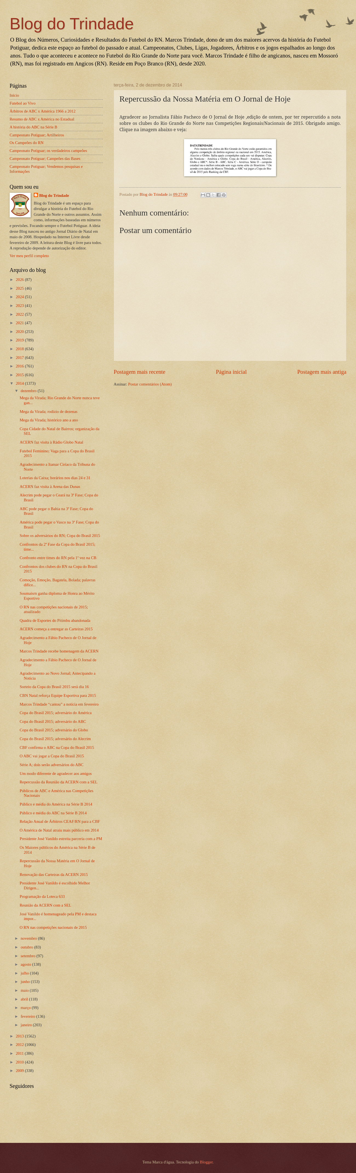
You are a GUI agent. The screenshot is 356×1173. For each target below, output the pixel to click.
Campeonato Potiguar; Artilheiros (37, 135)
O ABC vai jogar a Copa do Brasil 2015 (52, 756)
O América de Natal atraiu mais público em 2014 (59, 830)
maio (25, 990)
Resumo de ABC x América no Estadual (42, 119)
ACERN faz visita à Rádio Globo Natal (51, 442)
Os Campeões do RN (27, 142)
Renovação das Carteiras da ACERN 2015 (54, 874)
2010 (20, 1062)
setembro (28, 956)
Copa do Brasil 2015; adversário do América (55, 713)
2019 (20, 340)
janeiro (27, 1025)
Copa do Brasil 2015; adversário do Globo (54, 730)
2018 (20, 349)
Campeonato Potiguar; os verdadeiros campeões (48, 150)
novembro (29, 938)
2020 (20, 331)
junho (26, 981)
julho (25, 973)
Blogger (206, 1162)
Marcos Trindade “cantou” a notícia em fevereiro (59, 704)
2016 (20, 366)
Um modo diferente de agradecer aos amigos (56, 773)
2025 (20, 288)
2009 (20, 1070)
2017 (20, 357)
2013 (20, 1036)
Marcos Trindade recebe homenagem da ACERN (59, 651)
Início (14, 95)
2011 (20, 1053)
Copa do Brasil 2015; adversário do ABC (53, 721)
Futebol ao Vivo (23, 103)
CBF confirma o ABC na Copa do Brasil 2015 (57, 747)
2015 (20, 375)
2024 (20, 297)
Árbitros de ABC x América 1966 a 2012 (43, 111)
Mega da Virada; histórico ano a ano (49, 420)
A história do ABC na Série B (33, 127)
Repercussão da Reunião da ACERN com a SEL (58, 782)
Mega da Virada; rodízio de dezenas (48, 411)
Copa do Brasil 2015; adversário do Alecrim (55, 739)
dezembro (29, 391)
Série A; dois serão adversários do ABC (52, 765)
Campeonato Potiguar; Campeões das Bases (45, 158)
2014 (20, 383)
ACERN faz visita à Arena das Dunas (50, 486)
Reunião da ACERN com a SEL (45, 905)
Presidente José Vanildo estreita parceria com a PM (61, 838)
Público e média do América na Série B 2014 (56, 804)
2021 (20, 323)
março (26, 1007)
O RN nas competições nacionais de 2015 (53, 927)
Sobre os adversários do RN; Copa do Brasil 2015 (60, 535)
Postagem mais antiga (321, 372)
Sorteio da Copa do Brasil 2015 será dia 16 (54, 687)
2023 (20, 305)
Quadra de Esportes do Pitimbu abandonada (55, 620)
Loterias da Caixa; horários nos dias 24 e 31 (55, 478)
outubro (27, 947)
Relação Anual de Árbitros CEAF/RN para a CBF (60, 821)
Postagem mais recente (139, 372)
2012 (20, 1044)
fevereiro (28, 1016)
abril (25, 999)
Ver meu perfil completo (29, 256)
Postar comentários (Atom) (150, 384)
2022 (20, 314)
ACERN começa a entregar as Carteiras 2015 (56, 629)
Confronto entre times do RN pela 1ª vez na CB (58, 558)
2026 (20, 279)
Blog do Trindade (72, 24)
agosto (26, 964)
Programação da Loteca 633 (42, 896)
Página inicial (231, 372)
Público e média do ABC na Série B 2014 (53, 813)
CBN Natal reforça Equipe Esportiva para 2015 (58, 695)
